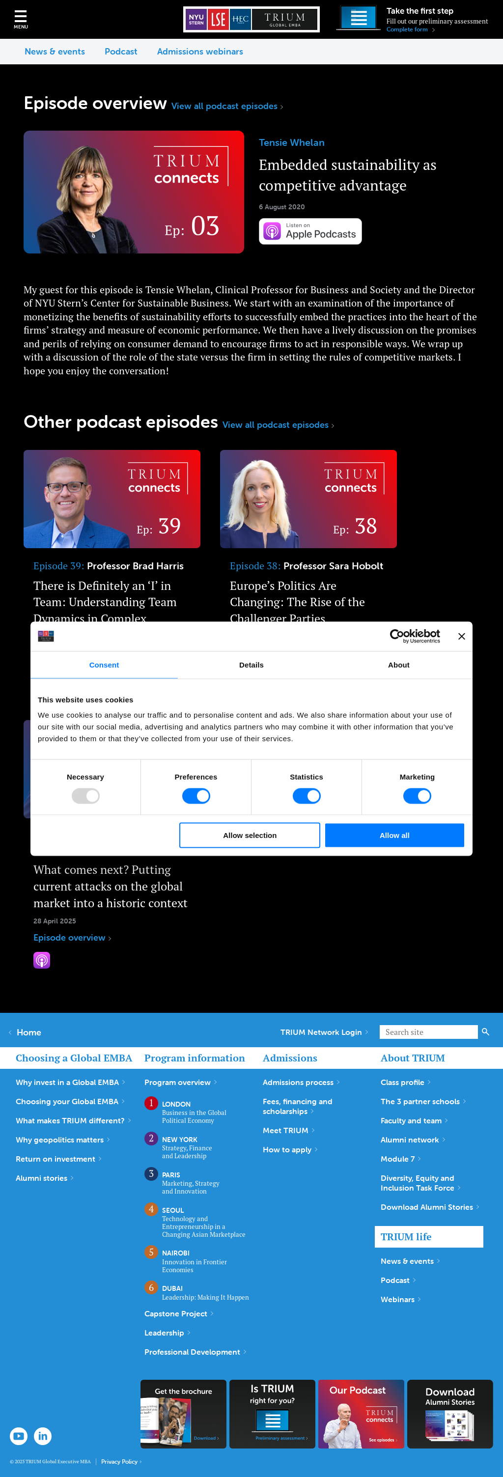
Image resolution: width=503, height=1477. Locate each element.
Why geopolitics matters (63, 1139)
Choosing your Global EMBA (70, 1101)
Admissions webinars (200, 51)
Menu (21, 27)
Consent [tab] (104, 664)
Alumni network (413, 1139)
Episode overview (112, 567)
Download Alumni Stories (430, 1207)
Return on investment (58, 1159)
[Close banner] (461, 636)
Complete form (411, 29)
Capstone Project (178, 1313)
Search (485, 1032)
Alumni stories (44, 1178)
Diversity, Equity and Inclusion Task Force (420, 1183)
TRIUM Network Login (324, 1032)
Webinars (400, 1299)
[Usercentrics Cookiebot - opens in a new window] (397, 636)
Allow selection (250, 835)
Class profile (405, 1082)
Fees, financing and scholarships (298, 1106)
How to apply (290, 1149)
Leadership (167, 1333)
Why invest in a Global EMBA (70, 1082)
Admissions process (301, 1082)
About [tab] (399, 664)
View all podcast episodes (227, 106)
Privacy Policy (121, 1461)
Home (25, 1032)
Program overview (180, 1082)
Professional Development (195, 1352)
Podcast (121, 51)
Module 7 (400, 1159)
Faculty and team (414, 1120)
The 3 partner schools (423, 1101)
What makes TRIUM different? (73, 1120)
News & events (55, 51)
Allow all (395, 835)
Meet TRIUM (288, 1130)
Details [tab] (251, 664)
